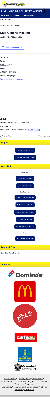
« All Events (5, 20)
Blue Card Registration (25, 212)
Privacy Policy (25, 378)
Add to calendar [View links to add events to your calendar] (12, 47)
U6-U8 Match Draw (25, 178)
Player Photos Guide (25, 238)
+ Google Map (34, 129)
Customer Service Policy (11, 381)
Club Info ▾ (6, 16)
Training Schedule (25, 219)
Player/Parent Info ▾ (34, 11)
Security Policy (10, 378)
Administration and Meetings (12, 79)
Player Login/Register (25, 150)
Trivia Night (43, 136)
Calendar (17, 16)
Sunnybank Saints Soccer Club (10, 253)
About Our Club (16, 11)
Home (3, 11)
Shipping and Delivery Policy (36, 381)
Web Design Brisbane (24, 389)
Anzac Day (6, 136)
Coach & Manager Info (25, 227)
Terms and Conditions (24, 384)
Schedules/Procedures (25, 197)
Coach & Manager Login (25, 157)
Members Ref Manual (25, 205)
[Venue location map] (25, 99)
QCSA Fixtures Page (25, 186)
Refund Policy (38, 378)
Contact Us (29, 16)
